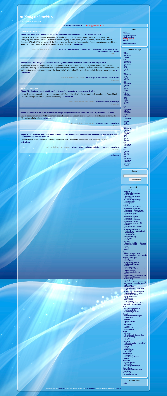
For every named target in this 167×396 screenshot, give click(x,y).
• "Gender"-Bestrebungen (132, 199)
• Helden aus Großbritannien (134, 211)
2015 (124, 150)
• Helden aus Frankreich (132, 208)
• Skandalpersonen (130, 234)
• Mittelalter (128, 324)
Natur (125, 252)
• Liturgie (127, 280)
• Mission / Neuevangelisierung (135, 282)
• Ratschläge (128, 364)
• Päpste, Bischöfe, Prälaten (133, 293)
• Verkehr (114, 49)
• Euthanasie (128, 340)
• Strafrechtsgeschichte (131, 312)
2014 (124, 157)
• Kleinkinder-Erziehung (132, 193)
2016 (124, 142)
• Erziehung (128, 238)
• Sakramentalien (130, 301)
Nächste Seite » (115, 155)
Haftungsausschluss (129, 43)
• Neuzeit (127, 326)
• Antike (127, 323)
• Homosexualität (129, 201)
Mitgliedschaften (128, 37)
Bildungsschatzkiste (37, 17)
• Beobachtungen (129, 362)
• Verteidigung (129, 349)
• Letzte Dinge (104, 147)
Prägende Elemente (129, 35)
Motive (125, 32)
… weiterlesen (77, 44)
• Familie (127, 191)
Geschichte (126, 319)
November (127, 63)
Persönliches (127, 371)
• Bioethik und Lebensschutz (91, 49)
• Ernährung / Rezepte (131, 357)
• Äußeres (127, 333)
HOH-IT (119, 388)
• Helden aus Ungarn (131, 221)
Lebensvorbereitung (129, 236)
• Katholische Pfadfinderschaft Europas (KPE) (135, 269)
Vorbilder (126, 205)
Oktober (127, 54)
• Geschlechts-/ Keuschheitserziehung (132, 195)
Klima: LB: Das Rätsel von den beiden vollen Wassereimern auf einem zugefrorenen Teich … (58, 91)
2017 (124, 127)
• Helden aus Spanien (131, 216)
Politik (125, 332)
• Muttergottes (129, 286)
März (126, 90)
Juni (125, 66)
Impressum (126, 42)
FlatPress (61, 388)
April (126, 69)
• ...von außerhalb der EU (132, 229)
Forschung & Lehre (129, 373)
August (126, 57)
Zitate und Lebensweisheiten (132, 369)
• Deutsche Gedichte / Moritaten (135, 244)
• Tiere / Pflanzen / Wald (132, 253)
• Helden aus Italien (130, 215)
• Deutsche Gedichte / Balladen (88, 147)
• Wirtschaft (99, 101)
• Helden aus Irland (130, 213)
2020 (124, 92)
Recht (125, 307)
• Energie (127, 338)
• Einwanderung (129, 336)
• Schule (127, 240)
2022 (124, 73)
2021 (124, 82)
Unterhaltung (127, 368)
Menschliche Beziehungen (131, 190)
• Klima (126, 346)
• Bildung (74, 147)
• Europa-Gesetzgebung (132, 308)
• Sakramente (128, 299)
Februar (127, 102)
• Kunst (126, 249)
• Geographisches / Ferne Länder (108, 50)
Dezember (127, 61)
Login (125, 383)
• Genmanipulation (130, 374)
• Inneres (106, 101)
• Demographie (129, 203)
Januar (126, 71)
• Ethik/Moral (128, 261)
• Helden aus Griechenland (133, 210)
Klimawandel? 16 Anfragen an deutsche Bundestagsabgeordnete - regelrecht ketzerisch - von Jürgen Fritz (63, 62)
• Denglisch (128, 248)
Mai (125, 67)
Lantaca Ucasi (90, 388)
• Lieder (127, 246)
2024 (124, 52)
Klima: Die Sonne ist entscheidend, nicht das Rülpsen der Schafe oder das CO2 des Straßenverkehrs (61, 34)
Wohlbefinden (127, 353)
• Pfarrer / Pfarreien (130, 296)
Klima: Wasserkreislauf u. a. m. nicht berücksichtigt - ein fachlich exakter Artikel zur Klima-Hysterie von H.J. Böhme (68, 113)
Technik (125, 314)
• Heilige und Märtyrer (131, 264)
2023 (124, 59)
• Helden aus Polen (130, 218)
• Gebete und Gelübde (131, 262)
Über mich (126, 34)
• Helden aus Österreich (132, 220)
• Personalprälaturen (131, 295)
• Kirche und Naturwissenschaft (69, 49)
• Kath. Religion (129, 267)
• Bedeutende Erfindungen (133, 315)
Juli (125, 135)
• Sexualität (128, 198)
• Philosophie (128, 298)
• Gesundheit (128, 355)
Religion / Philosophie (130, 257)
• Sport (126, 358)
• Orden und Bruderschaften (134, 291)
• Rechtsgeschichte (130, 310)
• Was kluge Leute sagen (132, 365)
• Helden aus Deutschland (132, 207)
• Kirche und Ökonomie (132, 277)
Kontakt (125, 40)
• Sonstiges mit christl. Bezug (134, 303)
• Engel (126, 259)
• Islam (126, 265)
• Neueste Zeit (128, 328)
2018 (124, 116)
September (127, 55)
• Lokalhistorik (129, 329)
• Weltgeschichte (129, 321)
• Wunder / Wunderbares (132, 304)
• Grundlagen (106, 49)
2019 (124, 106)
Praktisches (126, 361)
